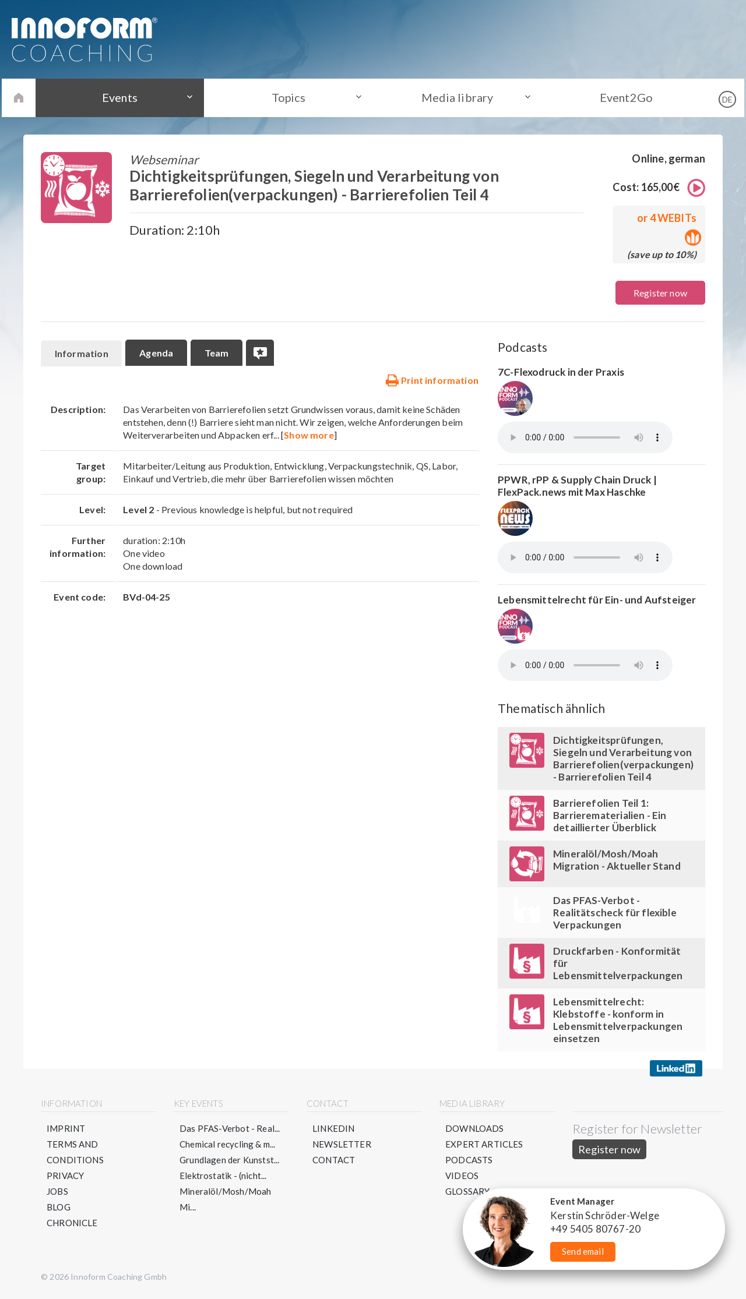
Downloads (474, 1128)
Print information (431, 380)
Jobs (57, 1191)
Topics (289, 97)
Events (123, 97)
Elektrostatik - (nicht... (223, 1175)
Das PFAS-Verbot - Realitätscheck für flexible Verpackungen (615, 912)
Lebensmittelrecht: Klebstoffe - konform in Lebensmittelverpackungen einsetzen (617, 1020)
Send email (583, 1251)
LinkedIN (333, 1128)
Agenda (157, 352)
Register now (660, 292)
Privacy (65, 1175)
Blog (59, 1207)
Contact (333, 1160)
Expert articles (484, 1144)
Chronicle (72, 1222)
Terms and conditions (75, 1152)
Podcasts (468, 1160)
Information (81, 353)
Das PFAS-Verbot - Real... (230, 1128)
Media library (456, 97)
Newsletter (341, 1144)
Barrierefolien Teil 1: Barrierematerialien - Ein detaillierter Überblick (610, 815)
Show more (309, 434)
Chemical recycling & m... (228, 1144)
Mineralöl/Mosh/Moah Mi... (225, 1199)
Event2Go (622, 97)
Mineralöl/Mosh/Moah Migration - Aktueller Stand (617, 860)
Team (217, 352)
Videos (461, 1175)
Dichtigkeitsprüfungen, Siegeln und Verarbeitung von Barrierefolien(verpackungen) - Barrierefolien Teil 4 (623, 758)
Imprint (66, 1128)
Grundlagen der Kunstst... (230, 1160)
